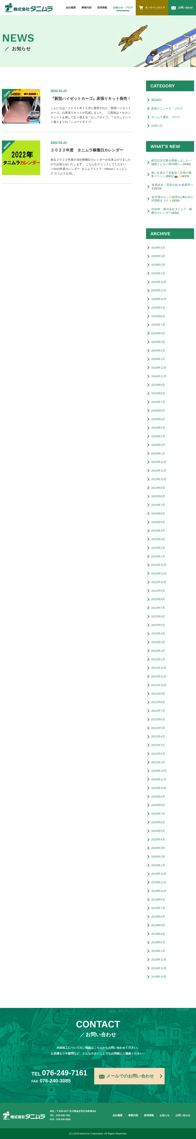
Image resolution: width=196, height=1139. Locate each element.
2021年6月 (158, 719)
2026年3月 (158, 256)
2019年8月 (158, 899)
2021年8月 (158, 702)
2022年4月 (158, 633)
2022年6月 (158, 616)
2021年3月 (158, 745)
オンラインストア (152, 8)
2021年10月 (159, 685)
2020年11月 (159, 779)
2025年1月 (158, 359)
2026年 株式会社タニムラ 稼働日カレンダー (171, 210)
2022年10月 (159, 582)
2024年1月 (158, 453)
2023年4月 (158, 530)
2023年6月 (158, 513)
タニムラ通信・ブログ (165, 117)
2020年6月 (158, 822)
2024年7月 (158, 401)
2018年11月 (159, 968)
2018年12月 (159, 959)
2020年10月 (159, 788)
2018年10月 (159, 976)
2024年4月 (158, 427)
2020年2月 (158, 856)
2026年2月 (158, 264)
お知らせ (157, 125)
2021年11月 (159, 676)
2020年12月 (159, 770)
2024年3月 (158, 436)
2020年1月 (158, 865)
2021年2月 (158, 753)
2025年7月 (158, 324)
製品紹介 (157, 99)
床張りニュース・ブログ (167, 108)
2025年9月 (158, 307)
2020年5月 (158, 830)
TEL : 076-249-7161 (60, 1115)
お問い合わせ (182, 8)
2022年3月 (158, 642)
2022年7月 (158, 607)
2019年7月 (158, 908)
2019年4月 (158, 933)
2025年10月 (159, 299)
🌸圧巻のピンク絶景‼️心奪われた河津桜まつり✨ (172, 198)
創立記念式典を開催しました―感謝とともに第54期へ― (171, 162)
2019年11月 (159, 882)
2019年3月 (158, 942)
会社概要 (71, 7)
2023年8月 (158, 496)
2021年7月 (158, 710)
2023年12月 (159, 461)
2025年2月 (158, 350)
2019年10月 (159, 890)
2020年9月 (158, 796)
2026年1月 (158, 273)
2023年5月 (158, 522)
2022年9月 (158, 590)
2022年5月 (158, 625)
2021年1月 (158, 762)
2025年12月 (159, 282)
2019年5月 (158, 925)
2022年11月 (159, 573)
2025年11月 (159, 290)
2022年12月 (159, 564)
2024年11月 (159, 376)
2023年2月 (158, 547)
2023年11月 (159, 470)
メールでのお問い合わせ (126, 1077)
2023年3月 (158, 539)
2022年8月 (158, 599)
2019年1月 (158, 950)
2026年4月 (158, 247)
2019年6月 (158, 916)
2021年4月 (158, 736)
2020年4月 (158, 839)
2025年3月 (158, 342)
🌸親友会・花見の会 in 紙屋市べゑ (172, 186)
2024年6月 (158, 410)
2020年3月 (158, 848)
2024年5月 (158, 419)
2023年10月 (159, 479)
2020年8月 (158, 805)
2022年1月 (158, 659)
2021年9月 (158, 693)
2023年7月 (158, 504)
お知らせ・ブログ (123, 7)
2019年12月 (159, 873)
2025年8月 (158, 316)
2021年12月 (159, 667)
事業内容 (86, 7)
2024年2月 (158, 444)
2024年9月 (158, 384)
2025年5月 (158, 333)
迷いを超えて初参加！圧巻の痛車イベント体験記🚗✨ (171, 174)
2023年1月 (158, 556)
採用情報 (102, 7)
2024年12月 (159, 367)
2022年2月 (158, 650)
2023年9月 (158, 487)
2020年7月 (158, 813)
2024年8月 (158, 393)
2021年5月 (158, 728)
